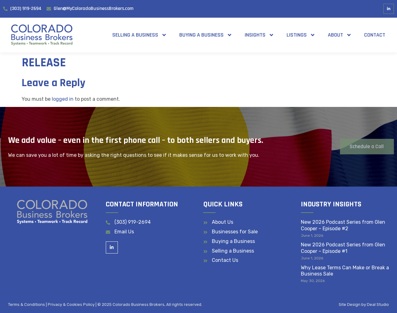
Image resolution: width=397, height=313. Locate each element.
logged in (63, 99)
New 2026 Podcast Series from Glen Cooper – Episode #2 (343, 225)
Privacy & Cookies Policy (71, 304)
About (340, 35)
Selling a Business (139, 35)
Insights (259, 35)
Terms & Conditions (26, 304)
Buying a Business (205, 35)
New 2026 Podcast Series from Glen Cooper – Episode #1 (343, 248)
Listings (301, 35)
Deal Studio (378, 304)
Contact (374, 34)
